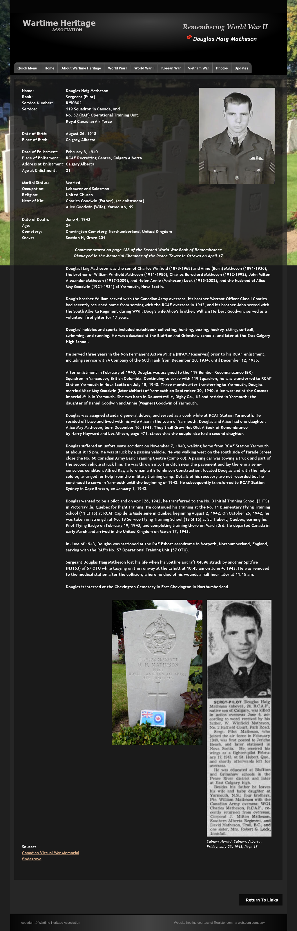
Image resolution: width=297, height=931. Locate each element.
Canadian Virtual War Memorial (50, 852)
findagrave (31, 858)
